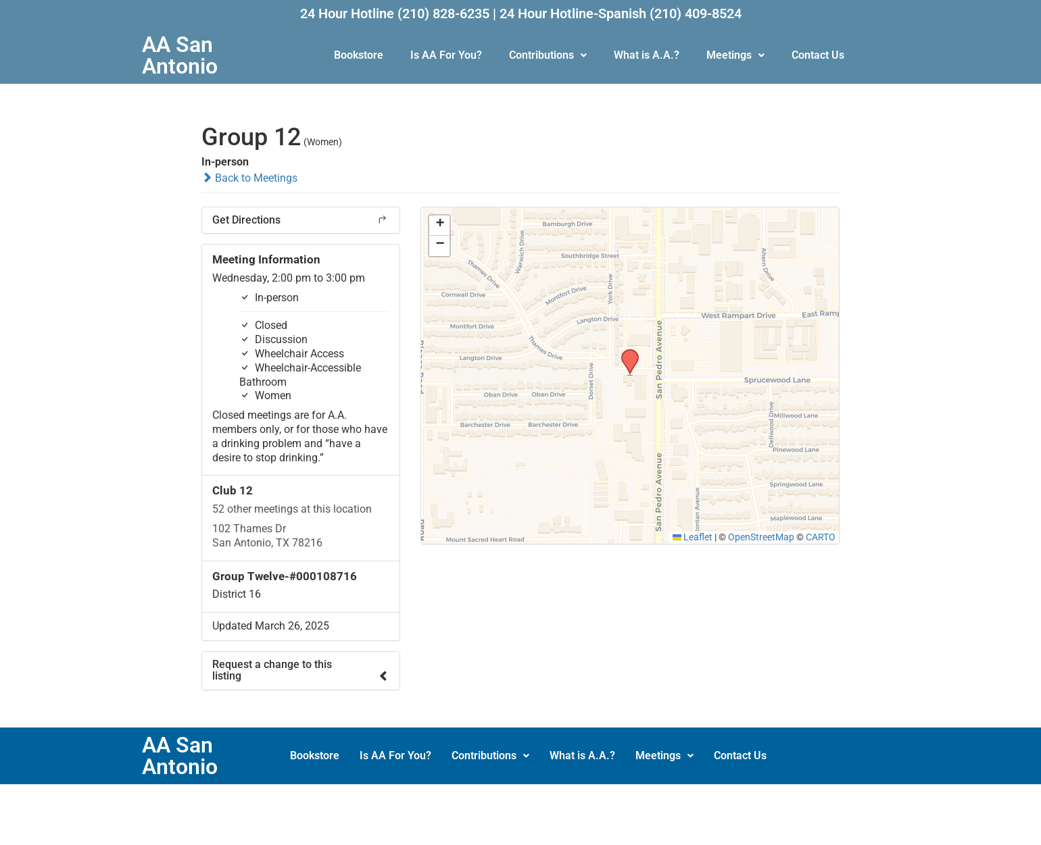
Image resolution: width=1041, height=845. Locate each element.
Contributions (548, 55)
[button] (547, 55)
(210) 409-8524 (696, 13)
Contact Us (818, 55)
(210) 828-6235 (443, 13)
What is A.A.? (646, 55)
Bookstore (358, 55)
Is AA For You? (446, 55)
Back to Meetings (249, 178)
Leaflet (693, 537)
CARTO (821, 537)
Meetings (735, 55)
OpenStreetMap (761, 537)
